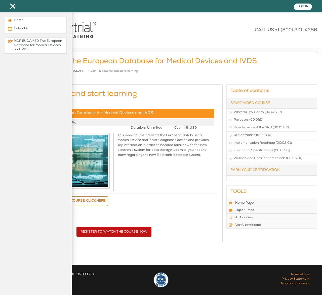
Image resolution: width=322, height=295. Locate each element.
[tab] (272, 103)
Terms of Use (300, 274)
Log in (302, 6)
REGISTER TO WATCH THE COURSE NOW (113, 232)
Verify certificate (245, 225)
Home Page (241, 203)
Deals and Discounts (294, 283)
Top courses (241, 210)
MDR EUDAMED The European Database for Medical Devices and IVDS (85, 113)
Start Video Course (250, 103)
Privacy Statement (295, 279)
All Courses (241, 217)
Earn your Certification (255, 170)
